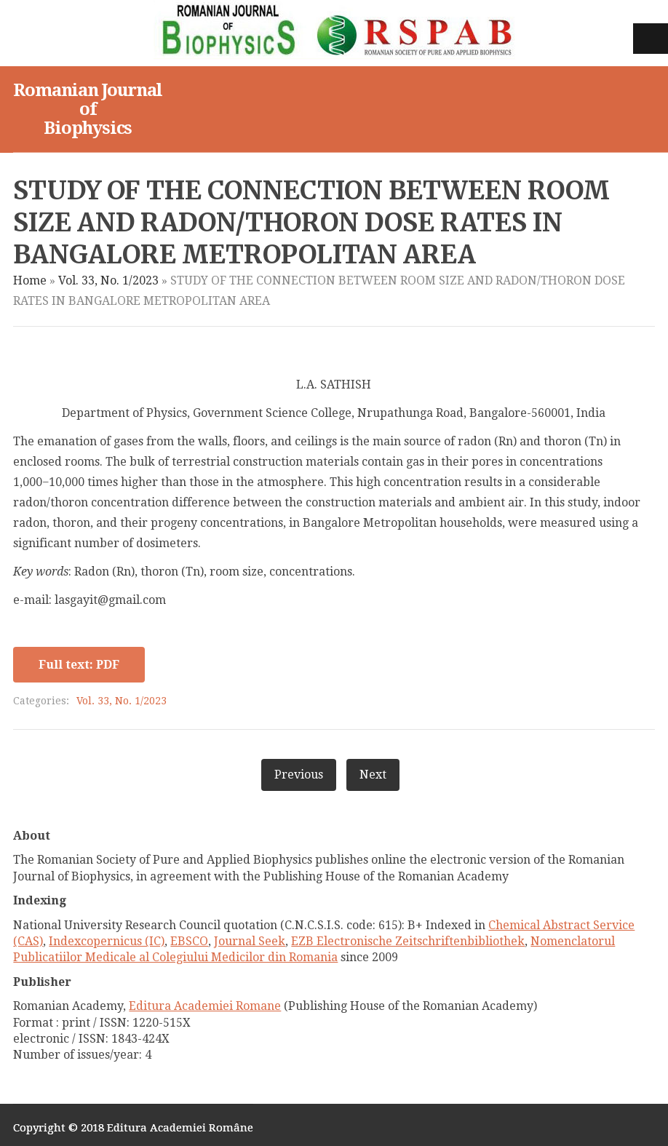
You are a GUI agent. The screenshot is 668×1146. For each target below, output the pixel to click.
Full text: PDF (79, 665)
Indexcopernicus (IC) (106, 941)
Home (30, 280)
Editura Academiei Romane (205, 1006)
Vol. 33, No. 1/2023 (108, 280)
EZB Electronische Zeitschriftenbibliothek (408, 941)
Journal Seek (249, 941)
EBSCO (189, 941)
